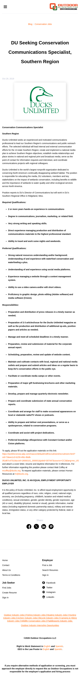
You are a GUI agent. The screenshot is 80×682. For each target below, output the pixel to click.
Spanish (59, 646)
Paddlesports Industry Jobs (60, 621)
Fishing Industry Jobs (36, 615)
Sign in (45, 575)
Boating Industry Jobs (57, 615)
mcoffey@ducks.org (11, 470)
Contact (5, 565)
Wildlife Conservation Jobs (33, 621)
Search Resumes (50, 570)
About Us (6, 570)
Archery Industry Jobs (27, 618)
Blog (30, 24)
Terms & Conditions (11, 575)
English (47, 646)
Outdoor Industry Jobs (14, 615)
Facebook (50, 583)
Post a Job (47, 565)
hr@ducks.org (21, 474)
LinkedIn (50, 597)
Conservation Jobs (43, 24)
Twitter (49, 587)
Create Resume (9, 592)
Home (5, 560)
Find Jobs (6, 588)
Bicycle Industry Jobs (49, 618)
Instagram (51, 592)
